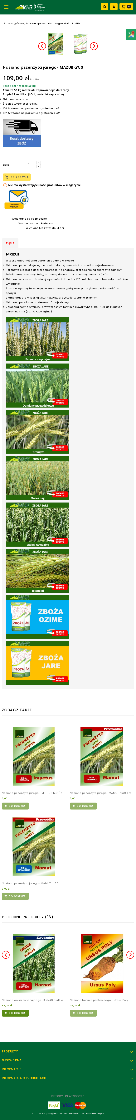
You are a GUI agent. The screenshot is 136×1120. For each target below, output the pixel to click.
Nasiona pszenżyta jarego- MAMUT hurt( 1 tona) (102, 793)
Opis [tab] (10, 243)
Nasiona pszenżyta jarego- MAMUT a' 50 (30, 883)
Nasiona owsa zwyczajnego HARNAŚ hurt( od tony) (34, 1000)
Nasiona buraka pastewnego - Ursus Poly (99, 1000)
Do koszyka (17, 177)
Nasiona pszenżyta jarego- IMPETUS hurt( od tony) (34, 793)
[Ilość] (30, 164)
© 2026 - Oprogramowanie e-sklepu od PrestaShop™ (68, 1113)
